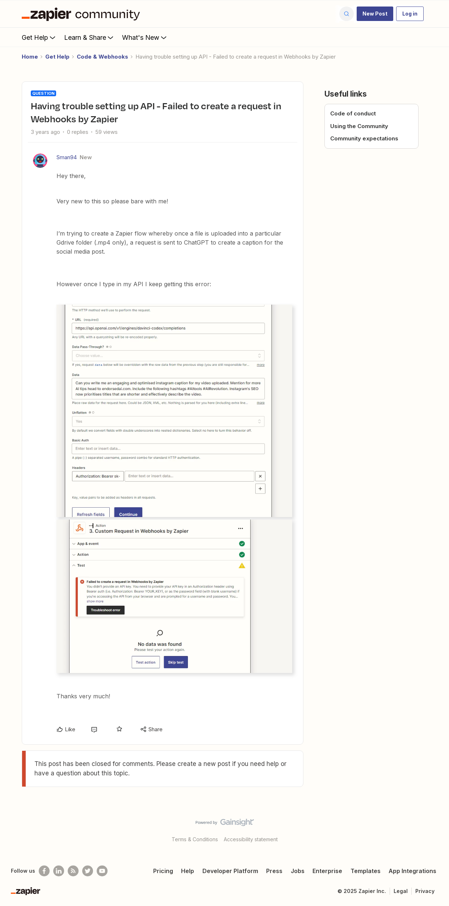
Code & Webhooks (102, 56)
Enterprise (327, 871)
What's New (145, 37)
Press (274, 871)
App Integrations (412, 871)
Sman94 (66, 157)
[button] (375, 14)
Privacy (425, 891)
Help (187, 871)
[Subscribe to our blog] (73, 870)
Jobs (298, 871)
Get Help (39, 37)
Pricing (163, 871)
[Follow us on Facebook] (44, 870)
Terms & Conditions (195, 839)
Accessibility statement (251, 839)
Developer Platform (230, 871)
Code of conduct (353, 113)
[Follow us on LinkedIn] (58, 870)
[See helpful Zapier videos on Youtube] (102, 870)
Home (30, 56)
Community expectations (364, 138)
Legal (401, 891)
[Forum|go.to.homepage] (82, 14)
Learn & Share (89, 37)
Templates (366, 871)
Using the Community (359, 126)
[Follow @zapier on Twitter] (87, 870)
